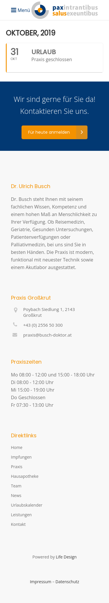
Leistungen (21, 514)
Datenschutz (67, 581)
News (16, 495)
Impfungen (21, 457)
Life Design (66, 557)
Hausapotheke (25, 476)
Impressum (40, 581)
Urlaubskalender (26, 505)
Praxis (16, 466)
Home (17, 447)
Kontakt (18, 524)
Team (16, 486)
